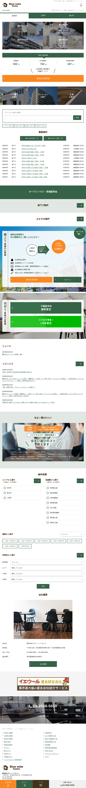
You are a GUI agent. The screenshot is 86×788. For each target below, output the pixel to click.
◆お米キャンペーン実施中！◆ (12, 354)
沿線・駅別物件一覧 (51, 739)
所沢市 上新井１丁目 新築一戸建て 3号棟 (34, 177)
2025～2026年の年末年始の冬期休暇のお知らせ (17, 372)
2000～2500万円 (42, 541)
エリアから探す (7, 126)
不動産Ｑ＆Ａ (8, 757)
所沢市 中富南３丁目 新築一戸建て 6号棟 (35, 167)
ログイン (7, 748)
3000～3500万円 (75, 541)
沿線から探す (19, 126)
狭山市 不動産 (8, 739)
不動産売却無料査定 (51, 748)
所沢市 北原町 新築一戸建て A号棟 (33, 152)
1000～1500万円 (10, 541)
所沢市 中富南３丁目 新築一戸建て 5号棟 (35, 174)
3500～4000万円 (10, 546)
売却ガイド (7, 754)
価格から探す (29, 126)
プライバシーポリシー (52, 754)
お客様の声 (48, 733)
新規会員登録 (8, 745)
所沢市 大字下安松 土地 (29, 149)
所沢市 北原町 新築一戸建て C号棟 (33, 164)
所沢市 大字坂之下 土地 (29, 158)
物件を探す (7, 742)
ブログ (47, 757)
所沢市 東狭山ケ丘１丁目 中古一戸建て (34, 145)
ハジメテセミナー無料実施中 (13, 760)
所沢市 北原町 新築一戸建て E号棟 (33, 155)
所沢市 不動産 (6, 10)
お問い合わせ (49, 751)
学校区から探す (40, 126)
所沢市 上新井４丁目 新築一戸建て (32, 170)
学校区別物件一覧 (50, 742)
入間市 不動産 (8, 736)
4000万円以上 (25, 546)
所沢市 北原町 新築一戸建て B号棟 (33, 161)
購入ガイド (7, 751)
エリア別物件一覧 (50, 736)
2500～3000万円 (59, 541)
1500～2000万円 (26, 541)
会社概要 (47, 745)
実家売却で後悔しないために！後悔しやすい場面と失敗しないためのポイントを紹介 (28, 402)
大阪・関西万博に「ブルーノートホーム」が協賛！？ (18, 387)
